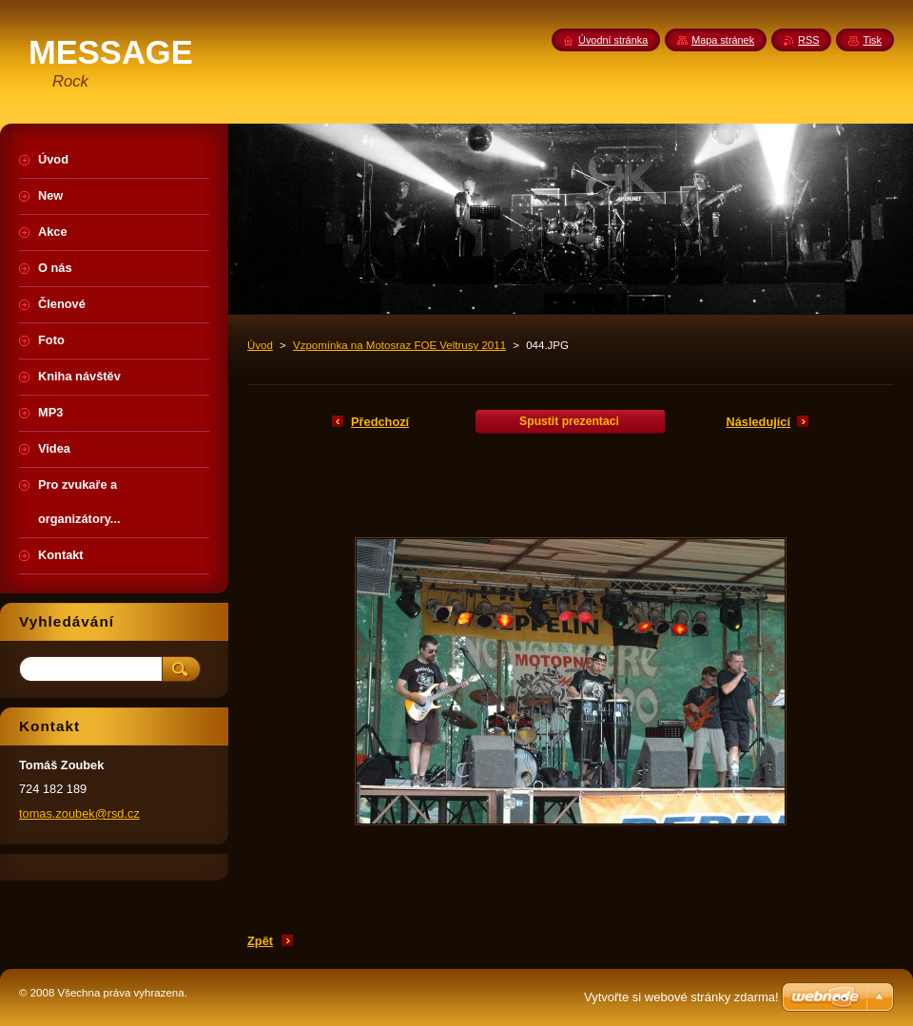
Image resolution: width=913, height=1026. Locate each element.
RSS (808, 40)
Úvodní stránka (613, 40)
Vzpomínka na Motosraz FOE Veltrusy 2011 (399, 345)
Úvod (260, 345)
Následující (758, 422)
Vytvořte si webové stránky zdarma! (681, 997)
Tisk (872, 40)
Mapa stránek (722, 40)
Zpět (260, 941)
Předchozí (380, 422)
